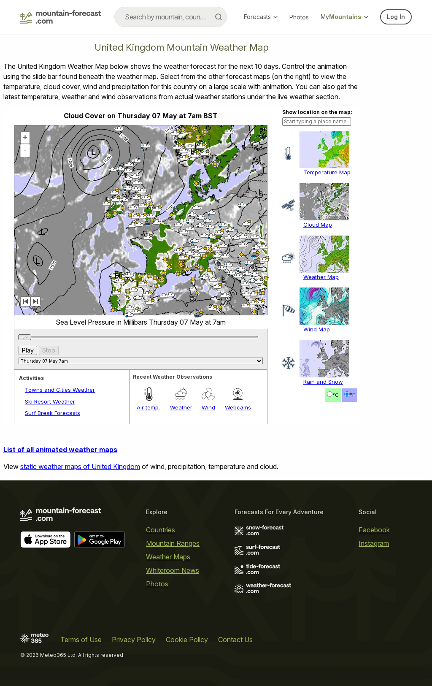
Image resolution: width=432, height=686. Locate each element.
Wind (208, 407)
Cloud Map (317, 224)
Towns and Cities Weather (60, 389)
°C (335, 395)
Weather (181, 407)
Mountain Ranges (173, 543)
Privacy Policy (134, 639)
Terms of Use (81, 639)
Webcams (238, 407)
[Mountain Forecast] (60, 17)
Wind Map (316, 329)
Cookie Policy (187, 639)
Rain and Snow (323, 381)
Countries (160, 530)
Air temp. (148, 407)
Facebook (374, 530)
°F (352, 395)
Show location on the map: (317, 112)
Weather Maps (168, 557)
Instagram (374, 543)
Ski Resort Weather (50, 401)
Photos (299, 17)
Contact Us (235, 639)
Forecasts (261, 16)
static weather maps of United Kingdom (80, 466)
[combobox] (170, 17)
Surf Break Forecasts (52, 412)
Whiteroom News (172, 570)
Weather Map (321, 277)
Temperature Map (327, 172)
